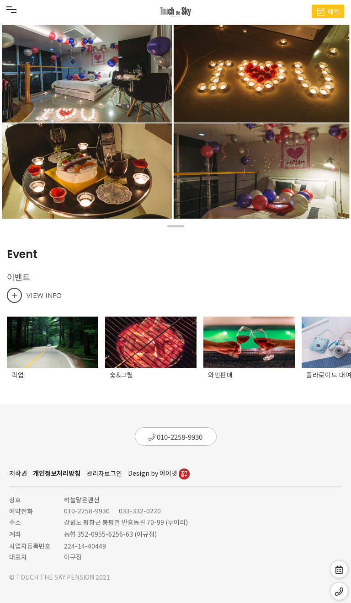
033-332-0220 (140, 510)
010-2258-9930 (175, 436)
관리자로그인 (104, 473)
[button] (175, 226)
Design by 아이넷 (159, 473)
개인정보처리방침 (56, 473)
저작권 (18, 473)
